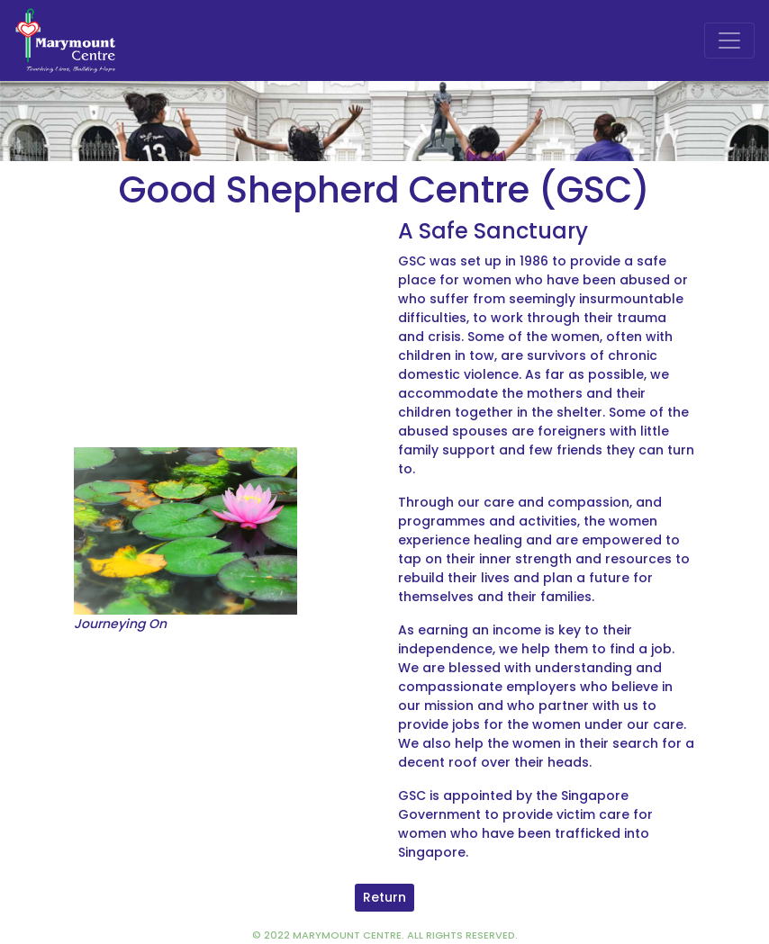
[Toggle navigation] (729, 40)
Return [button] (384, 897)
